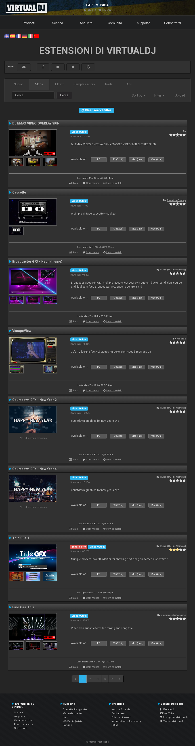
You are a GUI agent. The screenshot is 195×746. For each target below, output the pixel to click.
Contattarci (118, 713)
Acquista (86, 23)
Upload (180, 95)
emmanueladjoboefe (173, 615)
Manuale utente (72, 713)
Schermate (20, 728)
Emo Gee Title (23, 607)
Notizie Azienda (120, 709)
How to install (114, 183)
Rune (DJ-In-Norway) (173, 269)
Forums (67, 725)
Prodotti (29, 23)
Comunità (115, 23)
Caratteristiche (23, 720)
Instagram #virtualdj (174, 717)
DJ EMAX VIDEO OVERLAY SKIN (35, 123)
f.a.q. (66, 717)
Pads (108, 84)
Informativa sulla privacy (126, 721)
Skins (39, 84)
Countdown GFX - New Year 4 (34, 469)
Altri (129, 84)
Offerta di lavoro (121, 717)
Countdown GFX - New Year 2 (34, 400)
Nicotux (181, 338)
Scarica (57, 23)
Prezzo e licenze (23, 724)
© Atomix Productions (97, 741)
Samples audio (84, 84)
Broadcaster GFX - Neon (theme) (37, 261)
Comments (92, 183)
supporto (143, 23)
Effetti (59, 84)
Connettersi (172, 23)
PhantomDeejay (176, 200)
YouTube (167, 713)
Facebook (167, 709)
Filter (159, 95)
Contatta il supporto (75, 709)
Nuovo (18, 84)
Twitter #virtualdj (172, 721)
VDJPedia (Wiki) (72, 721)
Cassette (19, 192)
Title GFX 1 (20, 538)
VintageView (21, 331)
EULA (114, 725)
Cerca (64, 95)
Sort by (138, 95)
